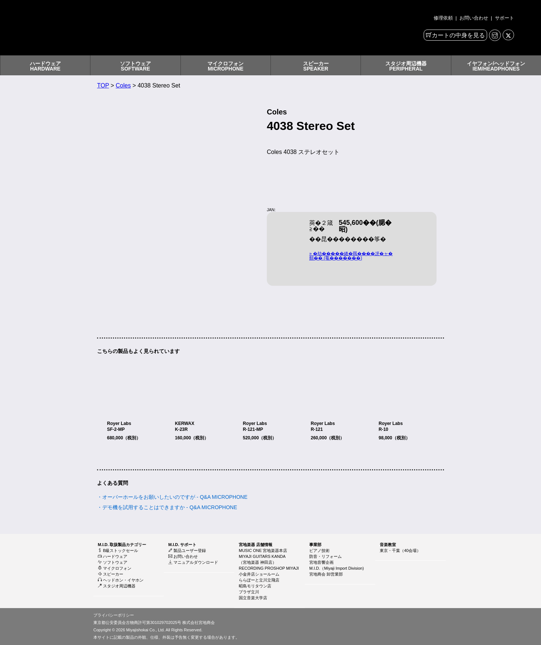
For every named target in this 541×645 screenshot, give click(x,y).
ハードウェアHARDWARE (45, 66)
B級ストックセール (118, 550)
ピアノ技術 (319, 550)
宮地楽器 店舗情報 (255, 544)
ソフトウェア (112, 562)
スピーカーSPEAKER (316, 66)
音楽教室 (388, 544)
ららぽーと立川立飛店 (259, 580)
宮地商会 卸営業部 (326, 574)
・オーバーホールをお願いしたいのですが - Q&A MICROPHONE (172, 497)
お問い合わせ (473, 18)
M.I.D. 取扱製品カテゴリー (122, 544)
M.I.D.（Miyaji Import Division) (336, 568)
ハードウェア (112, 556)
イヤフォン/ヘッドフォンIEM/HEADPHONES (496, 66)
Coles (123, 85)
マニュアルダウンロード (193, 562)
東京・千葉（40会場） (400, 550)
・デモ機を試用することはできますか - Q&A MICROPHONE (167, 507)
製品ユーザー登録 (187, 550)
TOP (103, 85)
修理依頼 (444, 18)
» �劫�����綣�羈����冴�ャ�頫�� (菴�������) (351, 256)
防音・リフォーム (325, 556)
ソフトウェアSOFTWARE (135, 66)
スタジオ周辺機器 (116, 586)
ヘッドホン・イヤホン (121, 580)
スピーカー (110, 574)
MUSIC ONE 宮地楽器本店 (263, 550)
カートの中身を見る (458, 35)
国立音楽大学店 (253, 598)
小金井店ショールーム (259, 574)
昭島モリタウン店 (255, 586)
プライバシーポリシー (113, 615)
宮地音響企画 (321, 562)
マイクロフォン (114, 568)
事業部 (315, 544)
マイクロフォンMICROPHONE (225, 66)
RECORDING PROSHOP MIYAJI (269, 568)
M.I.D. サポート (182, 544)
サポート (503, 18)
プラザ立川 (249, 592)
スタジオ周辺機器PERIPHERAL (406, 66)
